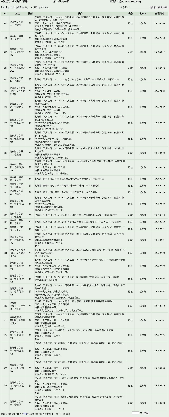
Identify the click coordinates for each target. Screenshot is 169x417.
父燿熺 (38, 179)
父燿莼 (38, 100)
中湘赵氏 (5, 1)
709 (10, 414)
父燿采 (38, 62)
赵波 (121, 1)
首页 (48, 414)
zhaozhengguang (133, 1)
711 (17, 414)
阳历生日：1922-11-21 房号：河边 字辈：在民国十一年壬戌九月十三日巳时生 (81, 79)
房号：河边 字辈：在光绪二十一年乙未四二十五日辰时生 (71, 185)
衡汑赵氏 (16, 1)
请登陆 (25, 1)
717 (40, 414)
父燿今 (38, 79)
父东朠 (38, 250)
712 (21, 414)
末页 (68, 414)
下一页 (62, 414)
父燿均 (38, 227)
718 (44, 414)
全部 (11, 7)
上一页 (54, 414)
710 (13, 414)
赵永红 (143, 23)
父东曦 (38, 314)
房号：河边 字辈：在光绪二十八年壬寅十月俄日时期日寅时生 (73, 179)
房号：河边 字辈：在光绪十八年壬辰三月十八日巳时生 (70, 192)
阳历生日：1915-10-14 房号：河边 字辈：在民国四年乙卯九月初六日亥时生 (80, 215)
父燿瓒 (38, 17)
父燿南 (38, 33)
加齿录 (4, 7)
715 (32, 414)
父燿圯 (38, 197)
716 (36, 414)
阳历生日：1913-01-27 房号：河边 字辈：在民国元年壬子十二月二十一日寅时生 (82, 222)
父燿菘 (38, 148)
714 (29, 414)
